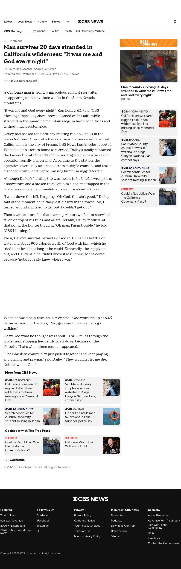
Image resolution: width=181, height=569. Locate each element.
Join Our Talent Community (157, 526)
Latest (9, 21)
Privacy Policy (82, 515)
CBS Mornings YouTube (90, 31)
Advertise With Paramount (164, 520)
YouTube (42, 515)
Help (151, 533)
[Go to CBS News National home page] (90, 21)
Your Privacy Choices (87, 525)
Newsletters (118, 515)
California (17, 460)
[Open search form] (175, 21)
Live (43, 21)
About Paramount (159, 515)
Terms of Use (82, 531)
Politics (55, 31)
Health (68, 31)
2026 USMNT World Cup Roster (15, 531)
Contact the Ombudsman (163, 543)
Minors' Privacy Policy (87, 536)
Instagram (43, 525)
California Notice (84, 520)
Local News (26, 21)
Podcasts (116, 520)
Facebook (43, 520)
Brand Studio (119, 531)
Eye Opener (39, 31)
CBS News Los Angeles (78, 144)
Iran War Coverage (11, 520)
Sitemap (116, 536)
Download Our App (123, 525)
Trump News (8, 515)
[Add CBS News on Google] (21, 81)
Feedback (154, 538)
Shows (57, 21)
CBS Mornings (13, 31)
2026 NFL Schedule (12, 525)
